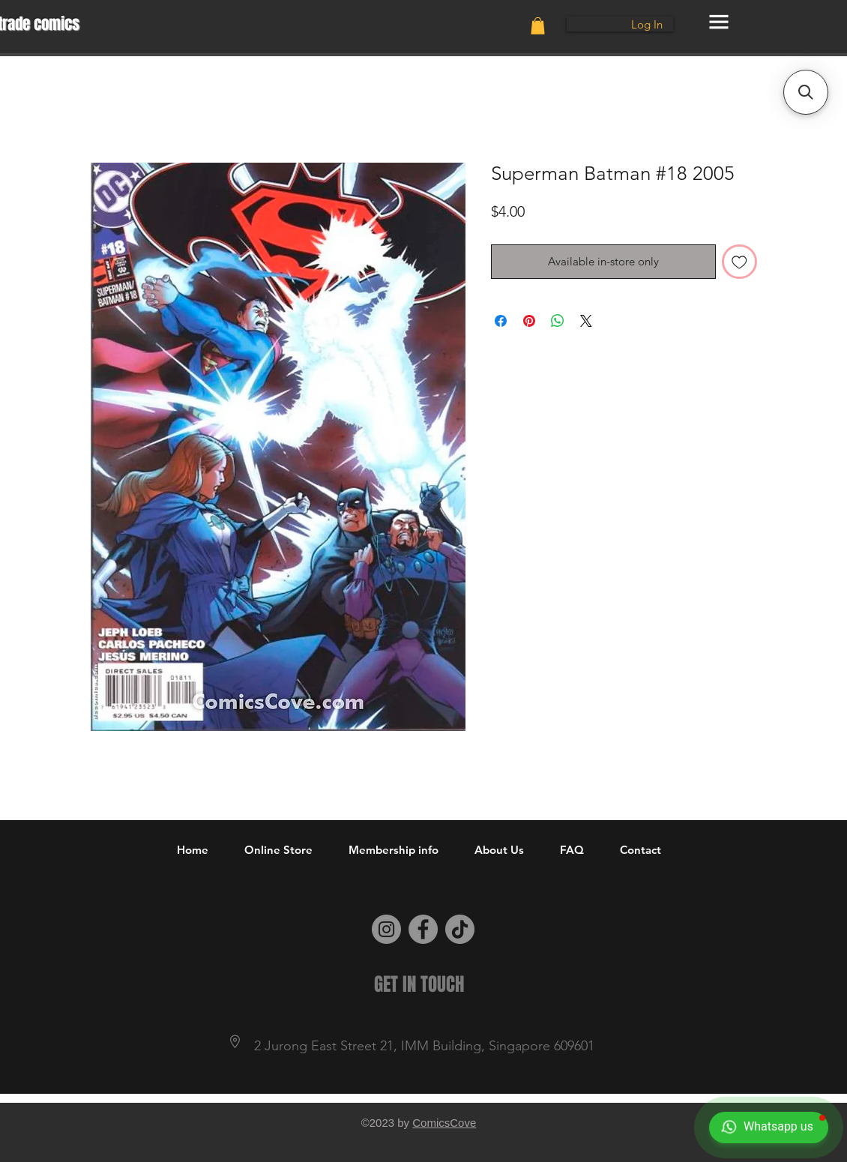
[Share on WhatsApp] (558, 321)
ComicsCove (444, 1122)
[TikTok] (459, 929)
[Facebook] (423, 929)
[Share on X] (586, 321)
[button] (538, 25)
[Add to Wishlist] (739, 262)
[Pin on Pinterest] (529, 321)
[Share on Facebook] (501, 321)
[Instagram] (386, 929)
